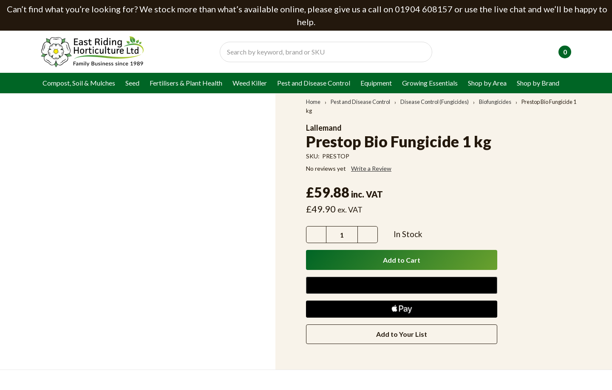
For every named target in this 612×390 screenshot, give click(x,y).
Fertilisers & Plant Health (186, 83)
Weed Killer (249, 83)
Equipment (376, 83)
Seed (132, 83)
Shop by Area (487, 83)
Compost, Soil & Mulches (78, 83)
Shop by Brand (538, 83)
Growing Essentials (430, 83)
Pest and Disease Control (313, 83)
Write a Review (371, 168)
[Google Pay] (401, 285)
